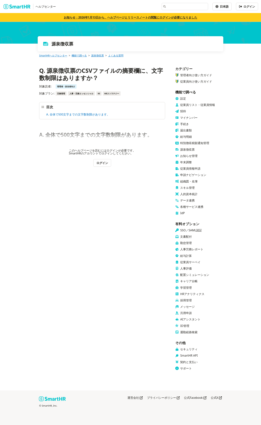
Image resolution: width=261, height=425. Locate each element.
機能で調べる (79, 55)
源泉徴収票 (97, 55)
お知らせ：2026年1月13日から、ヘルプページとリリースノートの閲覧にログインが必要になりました (130, 17)
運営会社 (135, 398)
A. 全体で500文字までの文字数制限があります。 (78, 114)
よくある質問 (115, 55)
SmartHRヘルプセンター (53, 55)
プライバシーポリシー (163, 398)
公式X (216, 398)
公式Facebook (195, 398)
